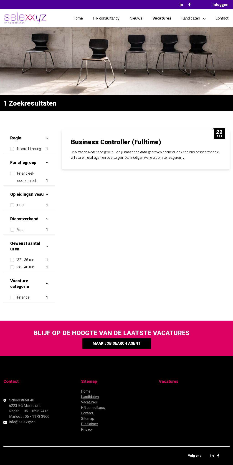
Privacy (87, 429)
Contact (221, 18)
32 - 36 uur (32, 260)
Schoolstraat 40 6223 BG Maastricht (25, 403)
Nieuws (135, 18)
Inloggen (220, 4)
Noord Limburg (32, 149)
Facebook (189, 4)
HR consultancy (106, 18)
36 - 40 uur (32, 267)
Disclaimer (89, 424)
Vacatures (161, 18)
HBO (32, 205)
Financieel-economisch (32, 177)
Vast (32, 229)
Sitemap (87, 418)
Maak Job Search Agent (117, 343)
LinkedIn (181, 4)
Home (78, 18)
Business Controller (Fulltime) (116, 142)
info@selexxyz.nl (22, 422)
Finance (32, 297)
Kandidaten (190, 18)
